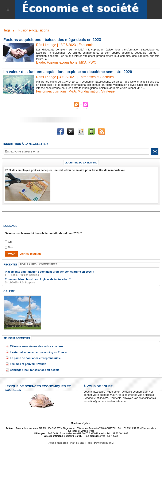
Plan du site (77, 442)
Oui (10, 241)
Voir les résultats (31, 253)
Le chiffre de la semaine (81, 162)
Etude (40, 62)
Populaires (28, 264)
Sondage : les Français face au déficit (34, 369)
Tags (89, 442)
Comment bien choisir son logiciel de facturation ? (38, 279)
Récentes (10, 264)
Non (10, 247)
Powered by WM (103, 442)
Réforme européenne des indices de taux (36, 346)
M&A (83, 62)
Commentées (48, 264)
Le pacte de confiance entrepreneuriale (35, 357)
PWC (92, 62)
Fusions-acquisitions (62, 62)
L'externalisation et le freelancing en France (38, 352)
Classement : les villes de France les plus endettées (22, 325)
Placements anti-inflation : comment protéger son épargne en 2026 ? (49, 271)
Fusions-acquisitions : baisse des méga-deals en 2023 (52, 39)
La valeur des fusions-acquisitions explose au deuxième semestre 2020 (67, 71)
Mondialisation (88, 91)
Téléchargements (17, 338)
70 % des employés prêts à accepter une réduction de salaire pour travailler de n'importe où (65, 169)
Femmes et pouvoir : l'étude (28, 363)
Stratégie (108, 91)
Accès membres (58, 442)
